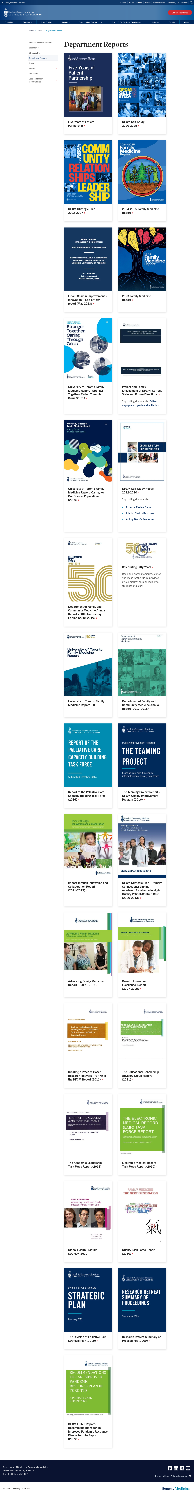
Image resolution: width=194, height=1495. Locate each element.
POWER (148, 2)
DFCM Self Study (133, 123)
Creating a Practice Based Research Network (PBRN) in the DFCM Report (87, 1075)
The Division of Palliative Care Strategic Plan (87, 1338)
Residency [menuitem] (27, 22)
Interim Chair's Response (140, 513)
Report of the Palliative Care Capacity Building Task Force (86, 795)
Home (31, 31)
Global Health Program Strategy (82, 1251)
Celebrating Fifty (138, 567)
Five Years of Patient (81, 123)
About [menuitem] (186, 22)
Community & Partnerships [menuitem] (90, 22)
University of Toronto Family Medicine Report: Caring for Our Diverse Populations (86, 494)
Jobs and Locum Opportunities (43, 80)
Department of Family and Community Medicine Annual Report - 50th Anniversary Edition (87, 612)
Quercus (184, 2)
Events (43, 68)
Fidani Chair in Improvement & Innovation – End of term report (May (88, 299)
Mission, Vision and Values (40, 42)
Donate (131, 2)
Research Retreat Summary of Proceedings (141, 1338)
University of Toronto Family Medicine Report (86, 703)
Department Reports (37, 58)
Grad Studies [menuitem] (46, 22)
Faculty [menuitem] (172, 22)
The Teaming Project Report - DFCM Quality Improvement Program (141, 795)
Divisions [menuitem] (155, 22)
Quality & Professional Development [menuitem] (127, 22)
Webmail (139, 2)
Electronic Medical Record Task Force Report (140, 1164)
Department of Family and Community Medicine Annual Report (141, 704)
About (40, 31)
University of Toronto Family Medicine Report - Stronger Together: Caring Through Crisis (86, 392)
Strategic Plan (35, 53)
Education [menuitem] (9, 22)
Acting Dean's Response (140, 519)
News (31, 63)
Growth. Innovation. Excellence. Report (134, 984)
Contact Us (33, 73)
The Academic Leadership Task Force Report (86, 1164)
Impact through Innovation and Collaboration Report (88, 886)
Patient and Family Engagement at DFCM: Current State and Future (142, 390)
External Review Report (139, 507)
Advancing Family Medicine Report (86, 983)
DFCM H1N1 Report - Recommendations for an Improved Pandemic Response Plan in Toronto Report (88, 1431)
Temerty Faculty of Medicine (13, 2)
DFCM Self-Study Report (138, 490)
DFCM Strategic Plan (81, 210)
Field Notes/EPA (173, 2)
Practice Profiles (159, 2)
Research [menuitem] (66, 22)
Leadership (43, 47)
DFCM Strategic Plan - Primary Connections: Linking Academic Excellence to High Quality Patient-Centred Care (142, 890)
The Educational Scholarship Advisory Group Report (140, 1075)
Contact (123, 2)
